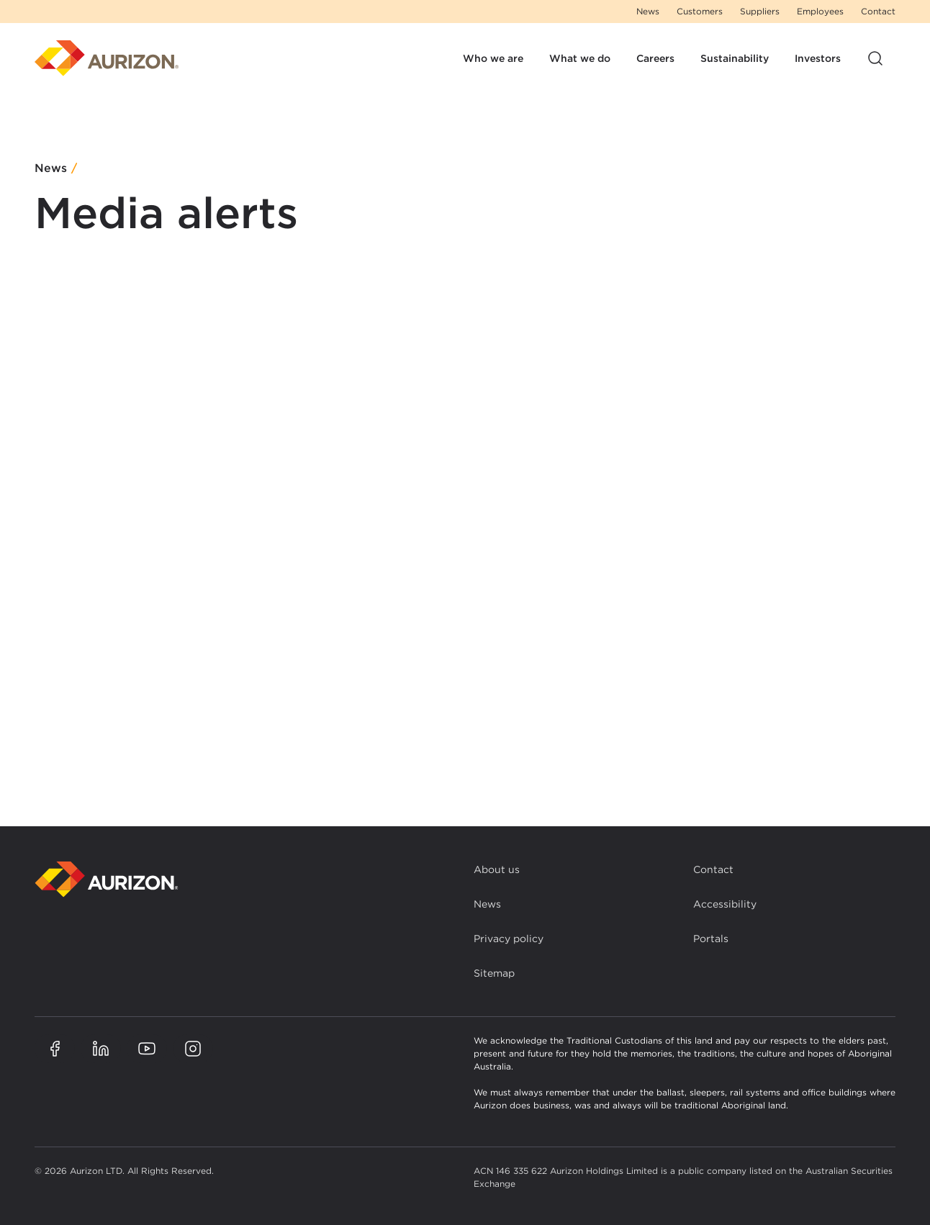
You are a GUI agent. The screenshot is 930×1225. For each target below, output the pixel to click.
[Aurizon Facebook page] (55, 1048)
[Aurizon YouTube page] (147, 1048)
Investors (818, 58)
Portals (710, 938)
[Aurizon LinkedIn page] (101, 1048)
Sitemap (494, 973)
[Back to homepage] (107, 879)
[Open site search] (875, 58)
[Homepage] (107, 58)
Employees (820, 11)
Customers (700, 11)
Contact (878, 11)
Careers (655, 58)
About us (497, 869)
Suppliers (760, 11)
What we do (579, 58)
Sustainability (734, 58)
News (647, 11)
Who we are (493, 58)
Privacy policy (508, 938)
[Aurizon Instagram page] (193, 1048)
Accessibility (725, 904)
